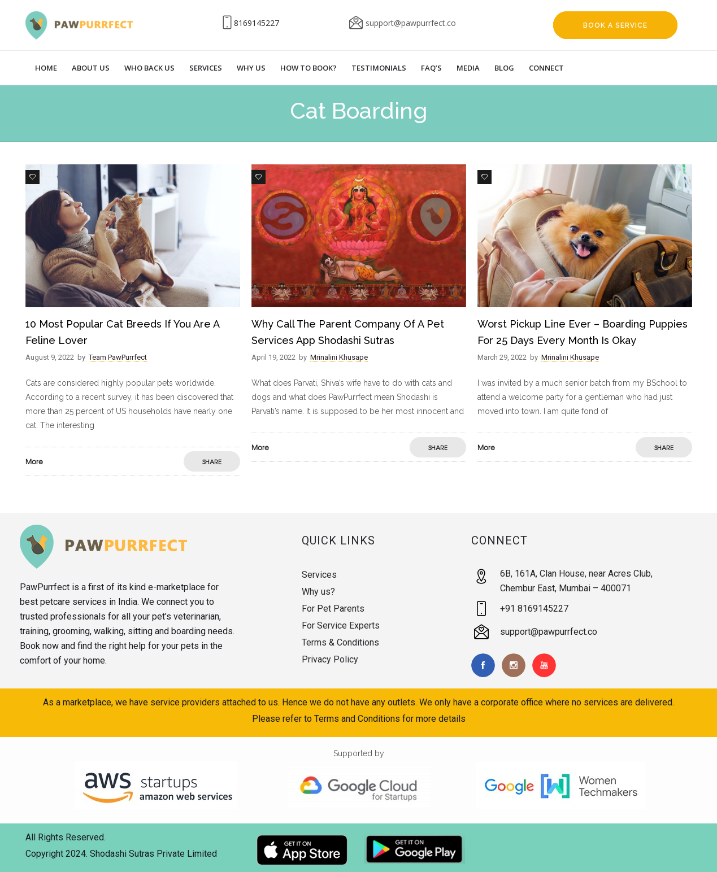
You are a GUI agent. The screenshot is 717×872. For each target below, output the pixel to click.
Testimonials (378, 68)
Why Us (251, 68)
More (34, 461)
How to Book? (308, 68)
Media (468, 68)
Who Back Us (149, 68)
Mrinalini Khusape (339, 357)
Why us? (318, 591)
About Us (91, 68)
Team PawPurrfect (118, 357)
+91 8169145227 (534, 608)
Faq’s (431, 68)
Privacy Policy (330, 659)
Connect (546, 68)
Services (205, 68)
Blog (504, 68)
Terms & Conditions (340, 642)
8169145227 (256, 23)
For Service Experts (341, 625)
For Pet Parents (333, 608)
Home (46, 68)
